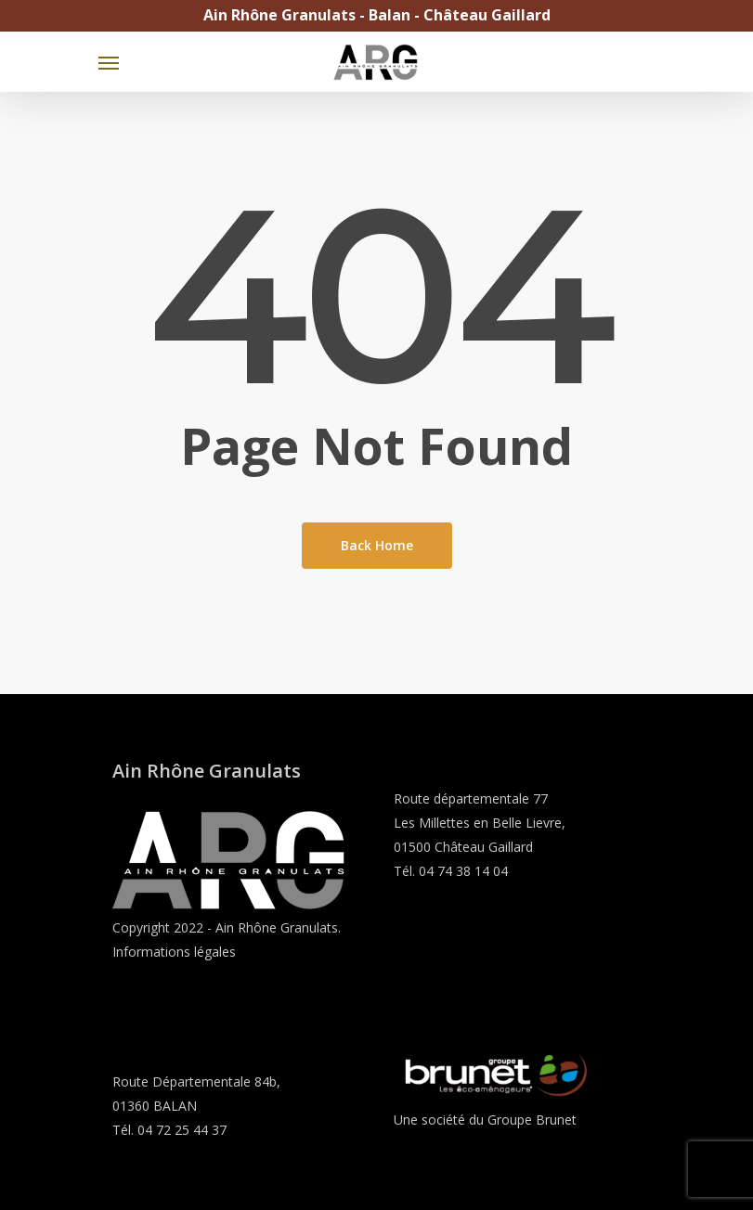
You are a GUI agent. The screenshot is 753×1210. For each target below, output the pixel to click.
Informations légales (174, 951)
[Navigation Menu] (108, 62)
